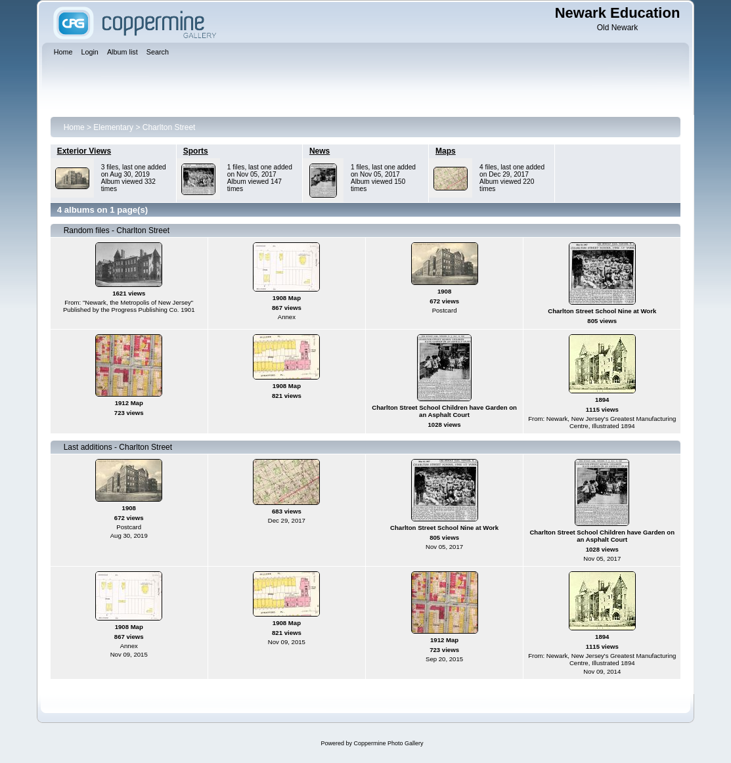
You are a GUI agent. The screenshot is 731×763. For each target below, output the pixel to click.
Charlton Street (169, 127)
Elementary (113, 127)
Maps (445, 151)
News (319, 151)
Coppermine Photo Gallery (388, 743)
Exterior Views (84, 151)
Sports (195, 151)
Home (74, 127)
